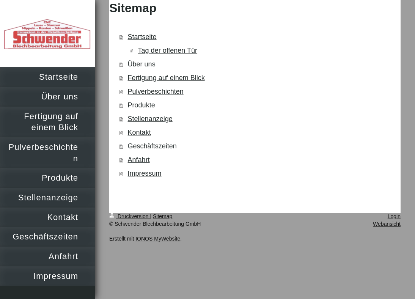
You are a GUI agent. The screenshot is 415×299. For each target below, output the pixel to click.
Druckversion (129, 216)
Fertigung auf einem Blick (166, 78)
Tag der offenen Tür (167, 50)
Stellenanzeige (150, 119)
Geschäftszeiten (152, 146)
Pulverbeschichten (156, 91)
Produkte (141, 105)
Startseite (142, 37)
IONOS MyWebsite (157, 239)
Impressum (145, 173)
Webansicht (387, 224)
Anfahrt (139, 160)
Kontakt (139, 132)
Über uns (142, 64)
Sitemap (162, 216)
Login (394, 216)
